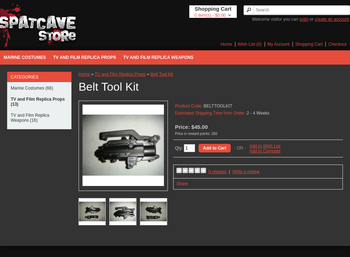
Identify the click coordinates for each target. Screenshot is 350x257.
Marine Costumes (25, 57)
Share (182, 183)
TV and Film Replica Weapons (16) (30, 118)
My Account (279, 44)
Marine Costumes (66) (32, 88)
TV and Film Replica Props (84, 57)
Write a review (246, 171)
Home (226, 44)
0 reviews (218, 171)
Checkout (337, 44)
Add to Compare (264, 150)
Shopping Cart (309, 44)
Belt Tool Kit (161, 74)
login (304, 19)
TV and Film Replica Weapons (158, 57)
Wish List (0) (250, 44)
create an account (332, 19)
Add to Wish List (264, 145)
